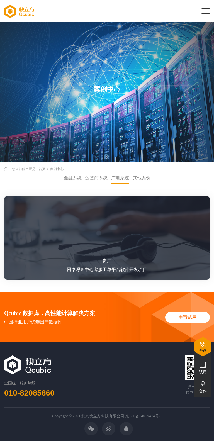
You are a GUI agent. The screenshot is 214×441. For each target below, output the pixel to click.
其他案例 (141, 178)
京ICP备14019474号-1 (143, 416)
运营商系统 (96, 178)
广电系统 (120, 178)
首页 (42, 169)
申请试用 (187, 317)
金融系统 (73, 178)
